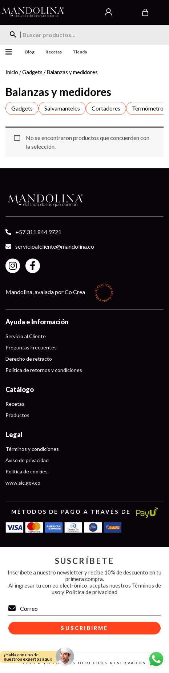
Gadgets (32, 72)
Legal (14, 434)
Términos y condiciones (32, 449)
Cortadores (106, 108)
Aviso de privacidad (27, 460)
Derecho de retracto (28, 359)
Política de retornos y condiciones (43, 370)
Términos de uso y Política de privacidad (106, 588)
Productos (17, 415)
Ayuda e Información (37, 322)
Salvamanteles (62, 108)
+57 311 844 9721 (38, 231)
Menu (7, 52)
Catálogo (19, 389)
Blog (30, 52)
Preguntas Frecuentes (31, 347)
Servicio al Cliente (25, 336)
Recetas (53, 52)
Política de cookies (26, 471)
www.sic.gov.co (22, 483)
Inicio (11, 72)
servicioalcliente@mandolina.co (54, 246)
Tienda (80, 52)
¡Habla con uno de (28, 657)
